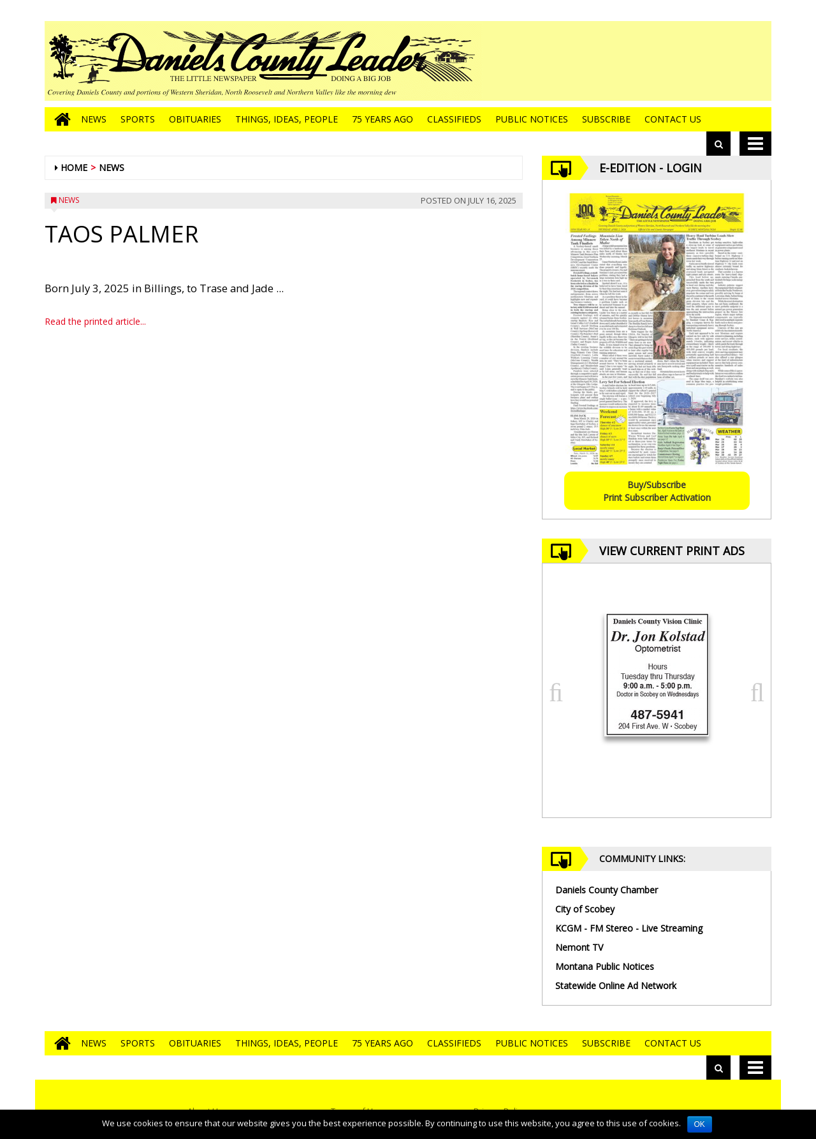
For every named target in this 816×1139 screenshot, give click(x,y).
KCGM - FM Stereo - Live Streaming (629, 928)
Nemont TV (579, 947)
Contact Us (673, 119)
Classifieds (454, 119)
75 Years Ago (382, 119)
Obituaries (195, 119)
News (93, 119)
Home (74, 167)
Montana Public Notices (604, 966)
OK (699, 1124)
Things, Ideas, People (286, 119)
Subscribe (606, 119)
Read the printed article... (95, 321)
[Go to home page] (59, 119)
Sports (137, 119)
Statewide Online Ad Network (615, 985)
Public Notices (531, 119)
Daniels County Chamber (606, 890)
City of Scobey (585, 909)
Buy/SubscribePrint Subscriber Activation (657, 491)
